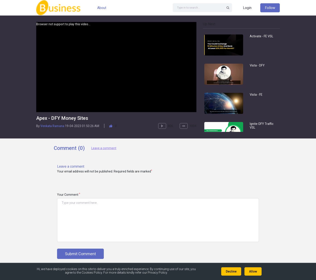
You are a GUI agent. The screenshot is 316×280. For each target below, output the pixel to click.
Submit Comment (80, 253)
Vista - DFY (257, 65)
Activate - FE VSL (261, 36)
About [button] (101, 8)
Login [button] (247, 8)
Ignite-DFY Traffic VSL (261, 125)
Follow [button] (270, 8)
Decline (231, 271)
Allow (253, 271)
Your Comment (68, 194)
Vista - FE (256, 94)
